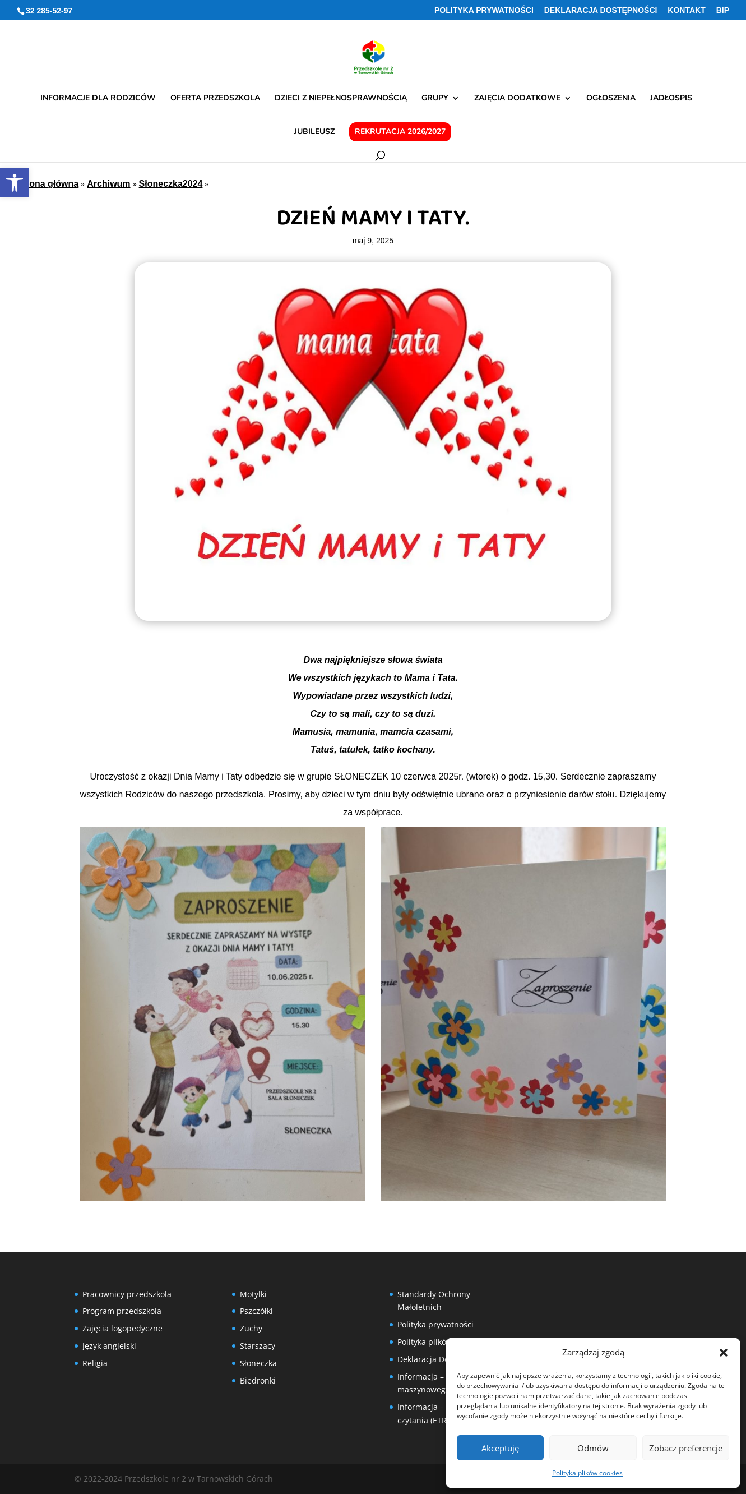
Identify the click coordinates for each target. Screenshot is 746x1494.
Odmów (593, 1448)
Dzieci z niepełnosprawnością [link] (341, 98)
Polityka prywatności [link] (484, 10)
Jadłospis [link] (671, 98)
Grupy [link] (434, 98)
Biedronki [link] (258, 1380)
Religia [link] (95, 1363)
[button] (723, 1352)
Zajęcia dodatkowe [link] (517, 98)
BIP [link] (722, 10)
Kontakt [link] (686, 10)
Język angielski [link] (109, 1345)
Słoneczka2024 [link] (171, 183)
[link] (14, 182)
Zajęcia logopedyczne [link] (122, 1328)
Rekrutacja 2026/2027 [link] (400, 131)
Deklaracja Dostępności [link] (600, 10)
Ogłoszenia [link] (611, 98)
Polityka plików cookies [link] (587, 1473)
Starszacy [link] (257, 1345)
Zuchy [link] (251, 1328)
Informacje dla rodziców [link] (98, 98)
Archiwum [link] (108, 183)
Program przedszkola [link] (121, 1311)
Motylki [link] (253, 1294)
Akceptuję (500, 1448)
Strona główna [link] (47, 183)
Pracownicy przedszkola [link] (127, 1294)
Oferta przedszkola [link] (215, 98)
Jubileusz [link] (314, 132)
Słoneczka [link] (258, 1363)
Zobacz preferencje (685, 1448)
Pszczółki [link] (256, 1311)
